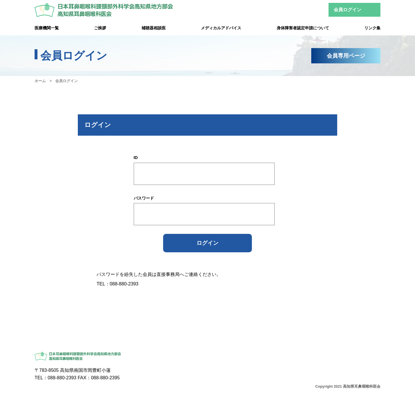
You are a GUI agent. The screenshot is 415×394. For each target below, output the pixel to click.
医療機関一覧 (47, 28)
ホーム (40, 81)
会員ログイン (347, 9)
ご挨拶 (100, 28)
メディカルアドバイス (221, 28)
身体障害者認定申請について (303, 28)
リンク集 (372, 28)
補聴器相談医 (154, 28)
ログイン (207, 243)
